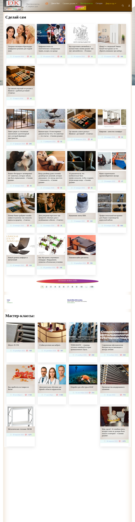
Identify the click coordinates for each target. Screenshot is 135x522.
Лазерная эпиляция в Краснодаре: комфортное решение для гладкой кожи (20, 49)
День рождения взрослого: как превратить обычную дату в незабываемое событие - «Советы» (51, 218)
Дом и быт (55, 3)
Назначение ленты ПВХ (77, 215)
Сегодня (99, 3)
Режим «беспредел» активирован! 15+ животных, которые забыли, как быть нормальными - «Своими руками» (20, 177)
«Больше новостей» (67, 281)
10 (81, 287)
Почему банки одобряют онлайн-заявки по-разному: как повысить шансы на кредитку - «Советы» (20, 218)
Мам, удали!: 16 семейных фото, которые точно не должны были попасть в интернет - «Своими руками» (113, 432)
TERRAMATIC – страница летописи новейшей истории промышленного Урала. (81, 347)
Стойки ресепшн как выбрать (49, 345)
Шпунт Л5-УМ (13, 345)
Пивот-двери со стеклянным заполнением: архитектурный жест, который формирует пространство (18, 135)
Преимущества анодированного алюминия (113, 388)
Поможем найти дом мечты (78, 257)
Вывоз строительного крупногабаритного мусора (109, 175)
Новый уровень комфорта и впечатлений (18, 259)
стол (8, 301)
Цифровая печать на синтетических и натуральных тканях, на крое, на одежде (49, 49)
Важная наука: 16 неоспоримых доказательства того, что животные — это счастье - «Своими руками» (51, 134)
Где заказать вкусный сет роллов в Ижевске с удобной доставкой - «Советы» (20, 91)
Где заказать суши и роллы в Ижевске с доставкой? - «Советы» (81, 133)
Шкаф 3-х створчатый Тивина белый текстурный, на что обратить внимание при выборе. (110, 49)
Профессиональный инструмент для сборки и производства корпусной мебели (110, 218)
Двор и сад (110, 3)
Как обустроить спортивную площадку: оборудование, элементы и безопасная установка (51, 260)
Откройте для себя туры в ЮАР (82, 387)
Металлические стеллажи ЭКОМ (20, 429)
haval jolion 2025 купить (81, 301)
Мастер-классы (86, 3)
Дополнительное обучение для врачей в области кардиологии (50, 388)
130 (91, 287)
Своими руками (69, 3)
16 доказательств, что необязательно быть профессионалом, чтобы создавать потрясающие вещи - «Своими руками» (81, 178)
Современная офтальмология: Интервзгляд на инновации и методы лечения (112, 347)
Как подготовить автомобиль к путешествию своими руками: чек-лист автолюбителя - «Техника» (81, 49)
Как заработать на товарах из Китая (18, 388)
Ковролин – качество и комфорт (110, 131)
